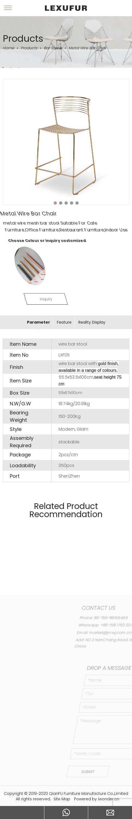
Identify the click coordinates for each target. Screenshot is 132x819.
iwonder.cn (108, 799)
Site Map (62, 799)
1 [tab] (55, 203)
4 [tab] (71, 203)
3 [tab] (66, 203)
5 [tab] (77, 203)
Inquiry (66, 299)
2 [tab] (60, 203)
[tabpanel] (66, 142)
